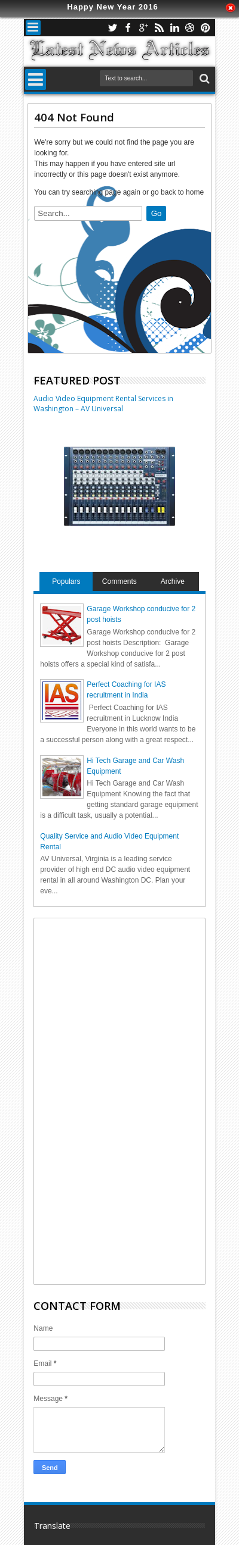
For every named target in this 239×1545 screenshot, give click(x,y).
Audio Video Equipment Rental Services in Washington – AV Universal (103, 403)
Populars (66, 581)
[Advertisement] (129, 1099)
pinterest (205, 27)
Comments (119, 581)
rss (159, 27)
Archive (173, 581)
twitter (112, 27)
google (143, 27)
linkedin (174, 27)
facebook (128, 27)
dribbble (190, 27)
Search (203, 78)
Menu (33, 27)
